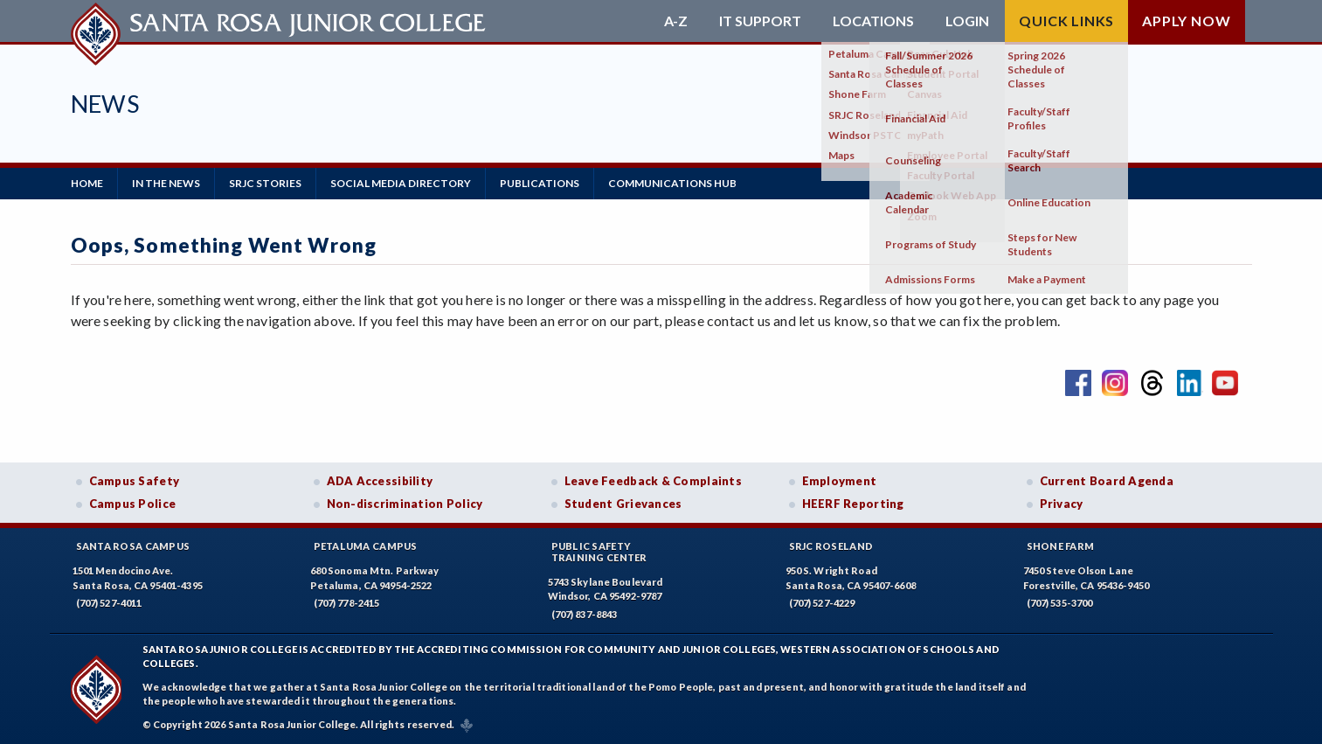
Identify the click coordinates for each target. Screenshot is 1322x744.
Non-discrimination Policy (405, 504)
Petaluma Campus (366, 546)
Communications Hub (672, 183)
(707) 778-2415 (347, 602)
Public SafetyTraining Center (599, 551)
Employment (839, 481)
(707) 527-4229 (822, 602)
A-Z (676, 21)
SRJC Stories (265, 183)
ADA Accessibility (380, 481)
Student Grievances (623, 504)
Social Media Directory (400, 183)
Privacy (1061, 504)
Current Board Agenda (1107, 481)
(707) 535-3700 (1060, 602)
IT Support (760, 21)
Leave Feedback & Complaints (653, 481)
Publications (539, 183)
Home (87, 183)
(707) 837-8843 (584, 614)
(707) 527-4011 (109, 602)
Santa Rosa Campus (133, 546)
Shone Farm (1061, 546)
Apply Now (1186, 20)
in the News (166, 183)
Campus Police (132, 504)
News (105, 103)
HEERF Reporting (853, 504)
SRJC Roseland (831, 546)
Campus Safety (134, 481)
